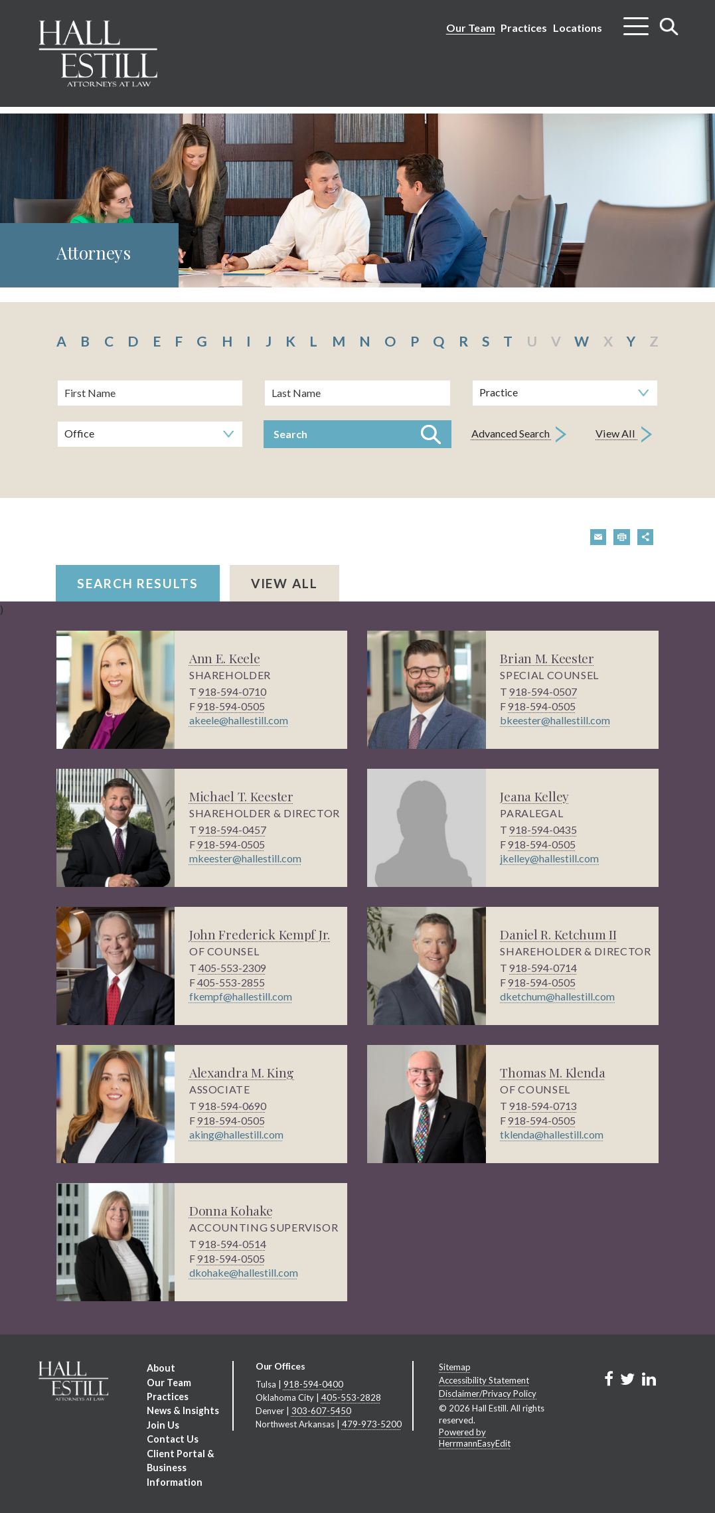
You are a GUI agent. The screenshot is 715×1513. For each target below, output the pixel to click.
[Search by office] (150, 434)
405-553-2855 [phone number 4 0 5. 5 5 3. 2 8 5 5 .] (231, 981)
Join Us (162, 1423)
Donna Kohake (231, 1210)
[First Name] (150, 393)
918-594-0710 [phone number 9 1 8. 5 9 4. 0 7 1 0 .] (232, 691)
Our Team (470, 27)
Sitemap (455, 1367)
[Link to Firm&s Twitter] (627, 1378)
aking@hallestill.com (236, 1134)
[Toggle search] (669, 26)
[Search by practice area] (565, 393)
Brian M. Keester (548, 658)
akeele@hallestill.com (238, 720)
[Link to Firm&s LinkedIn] (648, 1378)
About (161, 1368)
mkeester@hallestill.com (245, 858)
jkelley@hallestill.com (549, 858)
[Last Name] (357, 393)
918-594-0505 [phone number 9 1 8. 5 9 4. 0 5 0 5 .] (231, 705)
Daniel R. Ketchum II (560, 934)
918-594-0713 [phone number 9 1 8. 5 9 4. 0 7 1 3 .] (543, 1105)
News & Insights (182, 1409)
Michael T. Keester (242, 796)
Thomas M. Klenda (554, 1072)
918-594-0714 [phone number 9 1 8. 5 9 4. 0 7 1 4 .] (543, 967)
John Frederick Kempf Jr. (260, 934)
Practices (524, 27)
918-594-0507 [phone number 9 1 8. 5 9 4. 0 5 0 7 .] (543, 691)
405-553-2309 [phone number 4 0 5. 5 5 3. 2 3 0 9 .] (232, 967)
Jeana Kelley (535, 796)
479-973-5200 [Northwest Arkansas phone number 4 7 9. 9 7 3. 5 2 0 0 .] (372, 1422)
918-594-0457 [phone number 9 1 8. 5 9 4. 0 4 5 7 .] (232, 829)
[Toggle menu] (636, 21)
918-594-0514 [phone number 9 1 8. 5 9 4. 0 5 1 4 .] (232, 1243)
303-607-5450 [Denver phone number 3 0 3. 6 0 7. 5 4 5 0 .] (321, 1410)
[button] (599, 537)
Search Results (138, 583)
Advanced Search (518, 434)
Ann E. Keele (225, 658)
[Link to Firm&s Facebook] (608, 1378)
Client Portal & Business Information (180, 1465)
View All (624, 434)
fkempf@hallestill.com (240, 996)
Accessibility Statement (484, 1379)
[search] (357, 418)
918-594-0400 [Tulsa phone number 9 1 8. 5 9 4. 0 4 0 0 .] (313, 1384)
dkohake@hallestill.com (243, 1272)
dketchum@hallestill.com (557, 996)
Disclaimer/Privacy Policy (487, 1393)
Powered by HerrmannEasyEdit (475, 1436)
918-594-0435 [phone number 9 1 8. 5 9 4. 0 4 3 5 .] (543, 829)
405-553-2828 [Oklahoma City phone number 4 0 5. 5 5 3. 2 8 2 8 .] (351, 1397)
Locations (577, 27)
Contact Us (172, 1437)
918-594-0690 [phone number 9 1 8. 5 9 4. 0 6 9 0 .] (232, 1105)
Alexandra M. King (243, 1072)
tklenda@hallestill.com (551, 1134)
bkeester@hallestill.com (555, 720)
